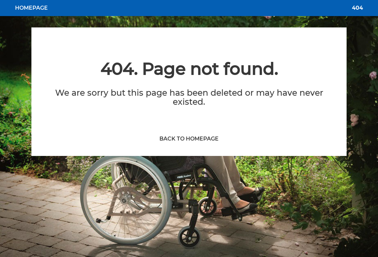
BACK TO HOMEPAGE (189, 139)
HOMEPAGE (31, 8)
